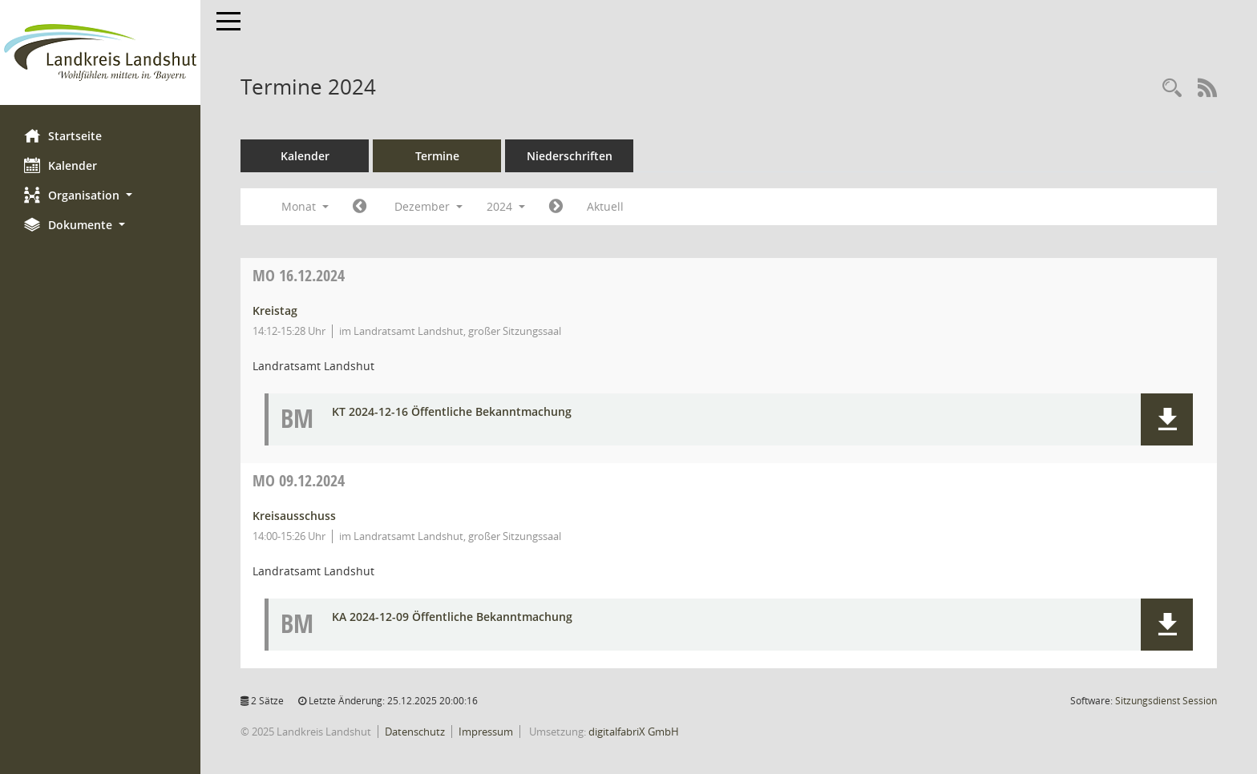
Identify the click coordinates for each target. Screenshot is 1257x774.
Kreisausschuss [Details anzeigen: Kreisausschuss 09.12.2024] (294, 515)
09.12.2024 (299, 480)
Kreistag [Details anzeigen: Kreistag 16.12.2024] (275, 310)
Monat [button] (305, 206)
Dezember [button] (428, 206)
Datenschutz (415, 731)
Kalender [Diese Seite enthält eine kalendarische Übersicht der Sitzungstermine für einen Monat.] (60, 165)
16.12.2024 (299, 275)
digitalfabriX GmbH (633, 731)
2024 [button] (506, 206)
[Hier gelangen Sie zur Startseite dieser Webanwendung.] (100, 52)
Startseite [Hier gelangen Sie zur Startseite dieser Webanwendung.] (63, 135)
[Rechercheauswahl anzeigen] (1172, 88)
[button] (100, 195)
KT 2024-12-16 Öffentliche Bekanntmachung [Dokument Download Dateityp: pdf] (452, 412)
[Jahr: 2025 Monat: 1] (556, 206)
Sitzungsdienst (1166, 700)
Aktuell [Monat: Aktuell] (605, 206)
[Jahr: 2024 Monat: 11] (359, 206)
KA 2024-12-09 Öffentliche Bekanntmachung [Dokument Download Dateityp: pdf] (452, 617)
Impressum (486, 731)
